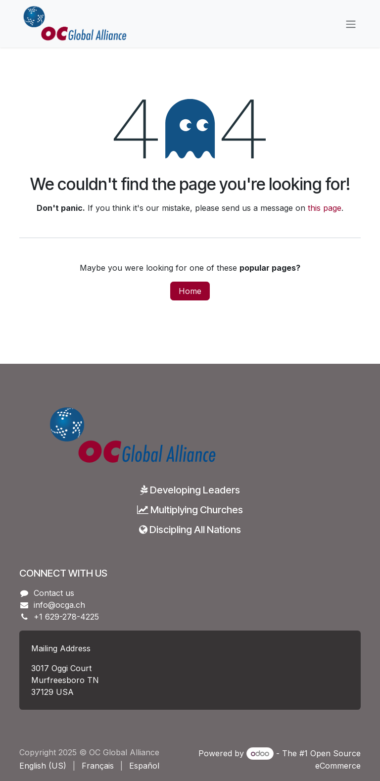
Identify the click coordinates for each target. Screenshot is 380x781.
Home (190, 291)
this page (324, 208)
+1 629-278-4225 (66, 617)
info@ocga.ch (59, 605)
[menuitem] (42, 765)
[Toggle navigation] (351, 23)
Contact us (54, 593)
